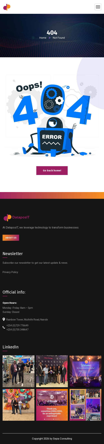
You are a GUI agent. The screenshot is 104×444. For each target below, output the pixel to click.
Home (42, 37)
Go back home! (52, 170)
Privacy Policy (10, 272)
